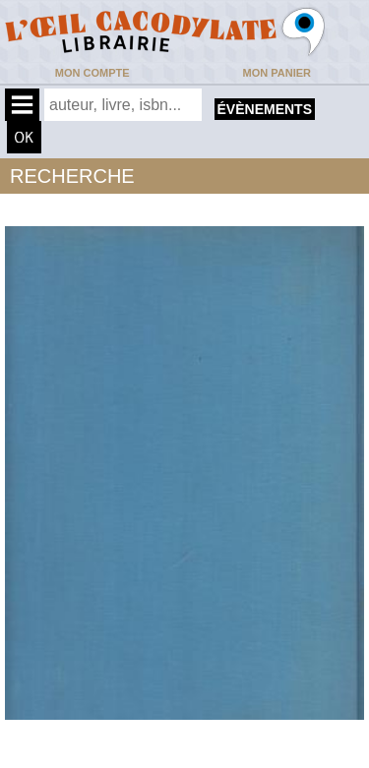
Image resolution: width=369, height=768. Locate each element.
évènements (264, 109)
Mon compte (92, 73)
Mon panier (277, 73)
